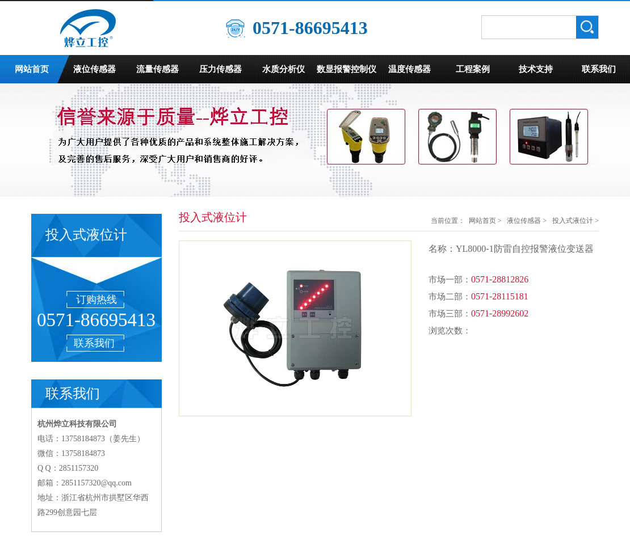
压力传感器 (220, 69)
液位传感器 (94, 69)
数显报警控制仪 (346, 69)
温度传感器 (409, 69)
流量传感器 (157, 69)
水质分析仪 (283, 69)
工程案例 (473, 69)
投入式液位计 (572, 221)
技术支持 (536, 69)
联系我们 (599, 69)
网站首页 (32, 69)
